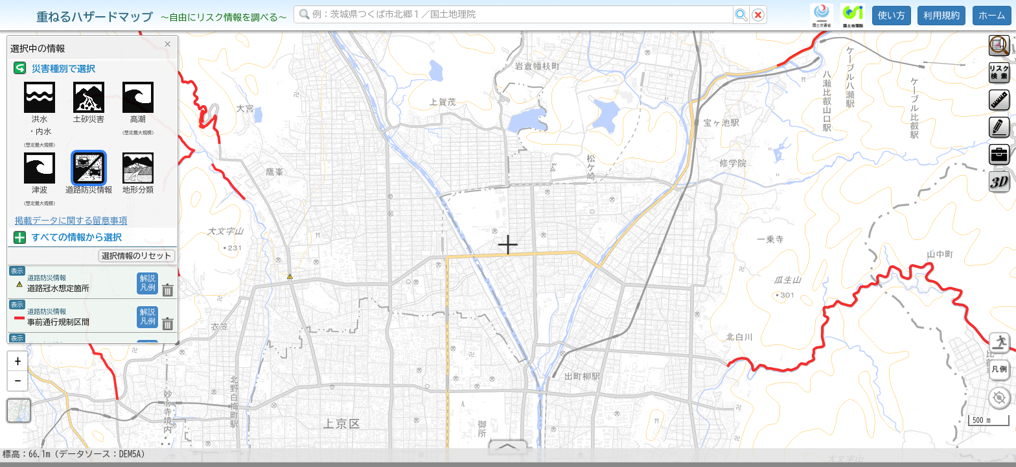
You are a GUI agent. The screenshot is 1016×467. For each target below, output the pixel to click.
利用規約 (941, 15)
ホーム (992, 15)
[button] (17, 366)
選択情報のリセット (137, 255)
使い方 (891, 15)
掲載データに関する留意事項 (71, 220)
